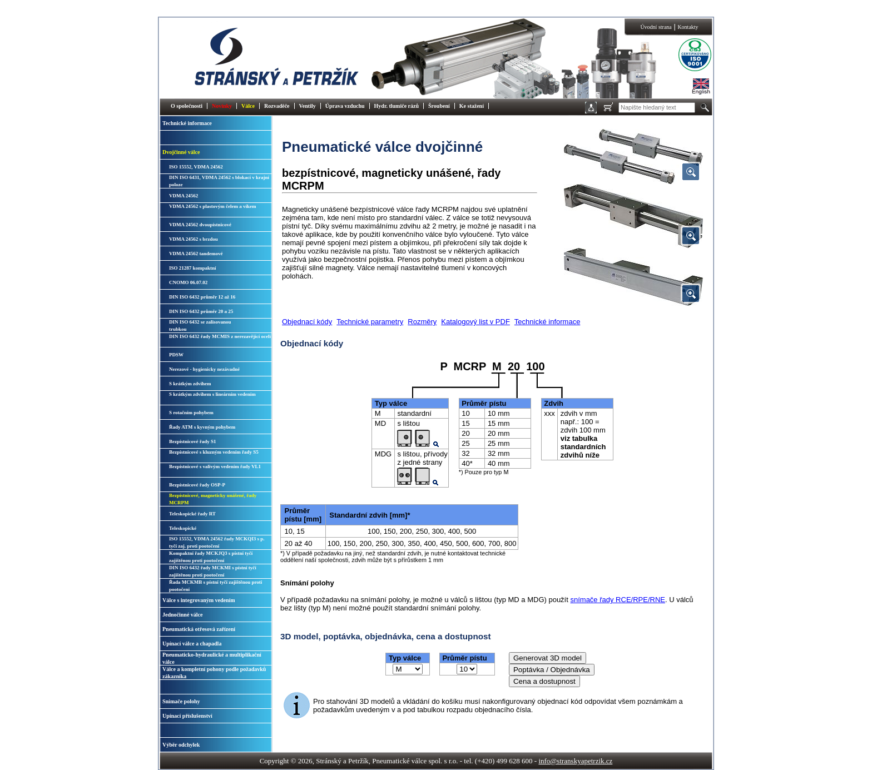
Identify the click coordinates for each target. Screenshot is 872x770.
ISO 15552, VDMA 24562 (196, 167)
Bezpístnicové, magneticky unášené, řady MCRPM (212, 499)
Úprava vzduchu (345, 106)
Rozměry (422, 321)
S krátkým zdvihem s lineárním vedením (212, 394)
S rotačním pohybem (191, 412)
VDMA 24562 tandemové (196, 253)
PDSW (176, 354)
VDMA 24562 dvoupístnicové (200, 224)
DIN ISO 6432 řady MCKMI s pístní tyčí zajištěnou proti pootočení (212, 571)
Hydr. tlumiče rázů (396, 106)
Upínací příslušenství (187, 716)
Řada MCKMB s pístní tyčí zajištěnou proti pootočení (215, 585)
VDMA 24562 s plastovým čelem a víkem (212, 206)
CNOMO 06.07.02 (188, 282)
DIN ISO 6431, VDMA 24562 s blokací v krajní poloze (219, 181)
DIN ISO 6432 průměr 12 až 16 (202, 297)
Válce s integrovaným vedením (198, 600)
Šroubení (439, 106)
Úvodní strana (655, 27)
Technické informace (187, 123)
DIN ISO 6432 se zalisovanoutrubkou (200, 325)
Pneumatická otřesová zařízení (198, 629)
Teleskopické (182, 528)
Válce (248, 106)
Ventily (307, 106)
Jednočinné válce (182, 615)
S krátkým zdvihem (190, 383)
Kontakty (687, 27)
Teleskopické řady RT (192, 513)
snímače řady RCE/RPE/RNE (617, 599)
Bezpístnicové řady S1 (192, 441)
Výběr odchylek (181, 745)
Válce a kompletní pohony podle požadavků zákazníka (214, 672)
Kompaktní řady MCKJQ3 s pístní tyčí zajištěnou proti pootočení (210, 556)
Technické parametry (369, 321)
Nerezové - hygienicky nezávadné (204, 369)
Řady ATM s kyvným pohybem (202, 427)
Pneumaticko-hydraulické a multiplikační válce (211, 658)
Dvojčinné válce (181, 152)
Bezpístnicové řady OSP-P (197, 485)
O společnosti (186, 106)
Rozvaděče (277, 106)
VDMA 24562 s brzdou (193, 239)
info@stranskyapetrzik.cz (575, 761)
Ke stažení (471, 106)
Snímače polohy (181, 701)
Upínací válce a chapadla (191, 643)
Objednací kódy (307, 321)
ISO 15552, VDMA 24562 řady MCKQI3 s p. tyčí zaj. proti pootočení (217, 542)
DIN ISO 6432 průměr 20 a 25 (201, 311)
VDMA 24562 (183, 195)
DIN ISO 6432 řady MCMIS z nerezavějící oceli (220, 336)
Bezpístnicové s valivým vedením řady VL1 (215, 466)
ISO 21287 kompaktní (192, 268)
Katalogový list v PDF (475, 321)
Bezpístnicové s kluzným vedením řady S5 (214, 452)
